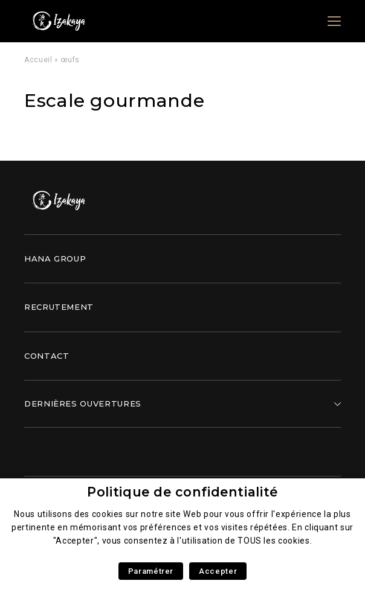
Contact (46, 356)
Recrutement (59, 307)
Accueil (38, 60)
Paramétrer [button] (150, 571)
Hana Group (55, 258)
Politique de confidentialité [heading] (182, 492)
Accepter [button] (218, 571)
